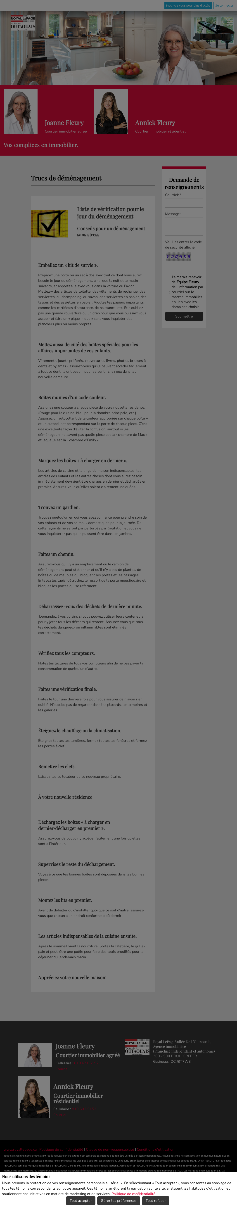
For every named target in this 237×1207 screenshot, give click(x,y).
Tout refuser (156, 1200)
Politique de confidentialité (133, 1193)
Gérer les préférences (119, 1200)
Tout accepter (81, 1200)
